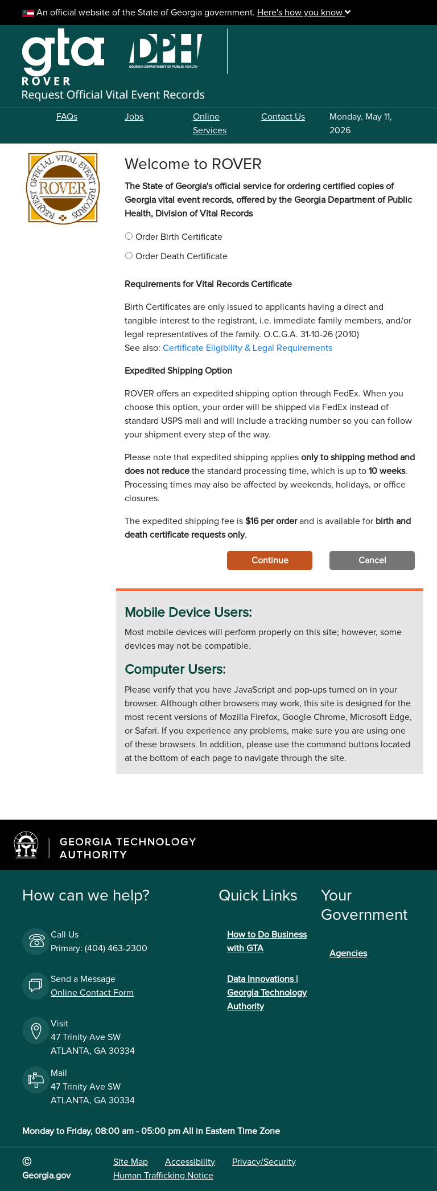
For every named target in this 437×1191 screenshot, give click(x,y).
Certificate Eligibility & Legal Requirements (247, 348)
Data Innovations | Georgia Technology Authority (267, 993)
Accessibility (190, 1162)
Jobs (134, 116)
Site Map (130, 1162)
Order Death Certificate (181, 256)
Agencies (348, 953)
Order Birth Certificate (178, 237)
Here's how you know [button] (304, 12)
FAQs (66, 116)
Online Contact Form (92, 992)
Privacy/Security (264, 1162)
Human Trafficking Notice (163, 1175)
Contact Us (283, 116)
